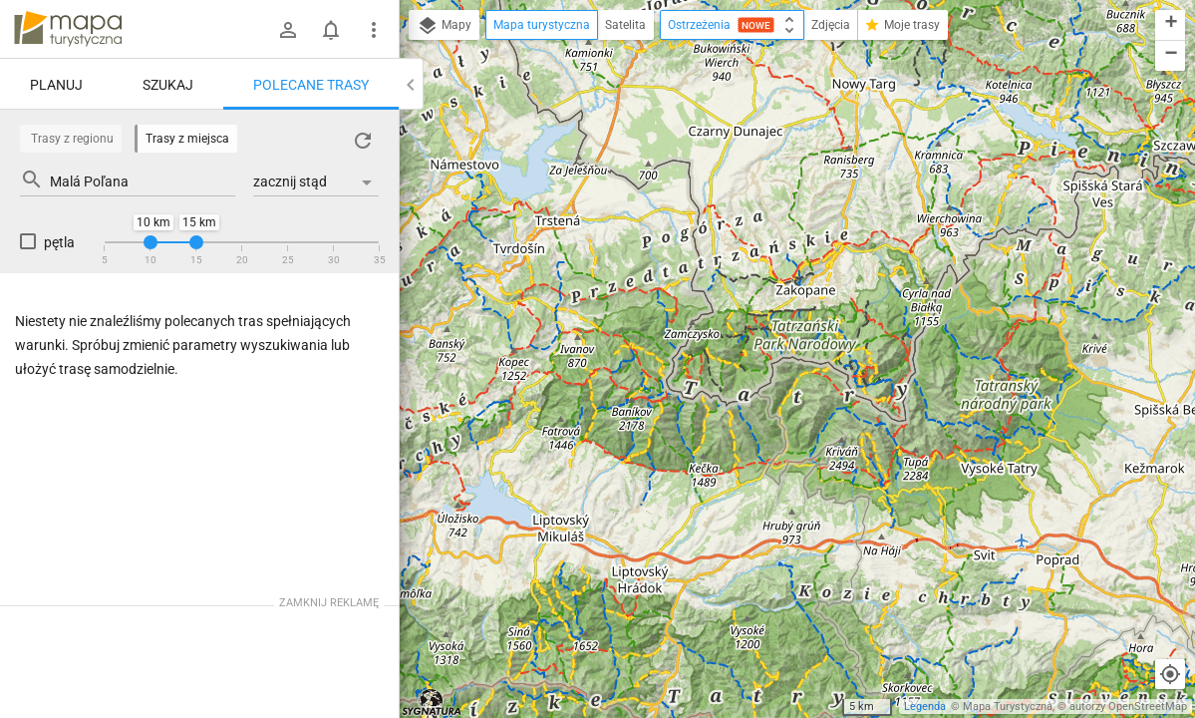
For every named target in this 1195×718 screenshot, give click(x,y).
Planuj (56, 85)
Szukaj (168, 85)
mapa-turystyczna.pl (68, 29)
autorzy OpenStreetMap (1128, 706)
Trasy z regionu (72, 139)
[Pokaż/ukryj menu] (374, 30)
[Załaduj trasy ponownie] (363, 141)
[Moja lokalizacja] (1170, 674)
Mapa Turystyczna (1007, 706)
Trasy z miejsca (187, 139)
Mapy (444, 26)
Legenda (925, 706)
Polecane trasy (311, 85)
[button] (1170, 25)
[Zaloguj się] (288, 30)
